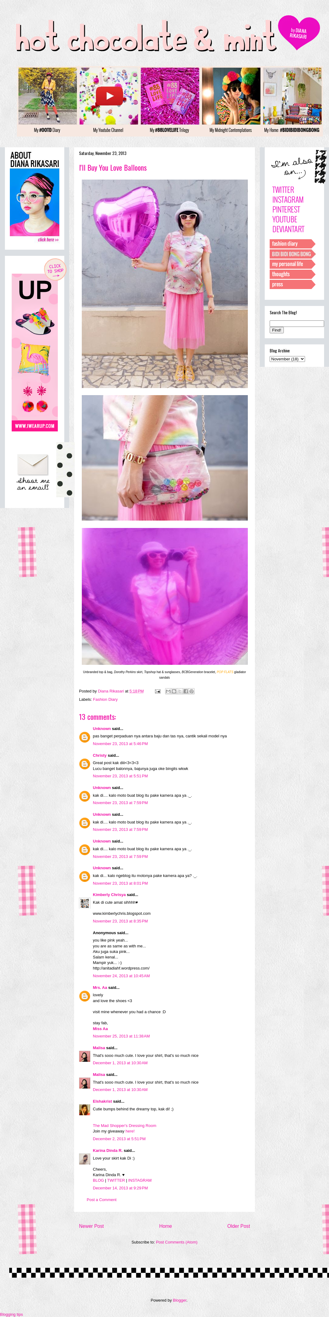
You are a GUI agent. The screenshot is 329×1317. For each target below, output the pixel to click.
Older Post (238, 1226)
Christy (100, 755)
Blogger (179, 1300)
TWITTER (116, 1180)
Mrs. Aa (100, 987)
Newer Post (91, 1226)
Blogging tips (11, 1314)
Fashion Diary (105, 699)
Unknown (102, 728)
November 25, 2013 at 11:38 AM (121, 1036)
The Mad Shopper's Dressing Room (124, 1125)
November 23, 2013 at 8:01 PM (120, 883)
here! (130, 1131)
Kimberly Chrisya (109, 894)
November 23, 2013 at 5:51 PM (120, 776)
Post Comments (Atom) (176, 1242)
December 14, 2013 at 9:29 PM (120, 1188)
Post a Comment (102, 1199)
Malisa (99, 1047)
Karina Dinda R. (108, 1150)
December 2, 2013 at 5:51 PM (119, 1139)
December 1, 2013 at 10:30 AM (120, 1063)
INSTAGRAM (140, 1180)
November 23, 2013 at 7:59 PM (120, 802)
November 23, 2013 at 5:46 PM (120, 743)
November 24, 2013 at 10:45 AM (121, 976)
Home (165, 1226)
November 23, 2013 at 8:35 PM (120, 921)
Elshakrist (102, 1101)
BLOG (98, 1180)
